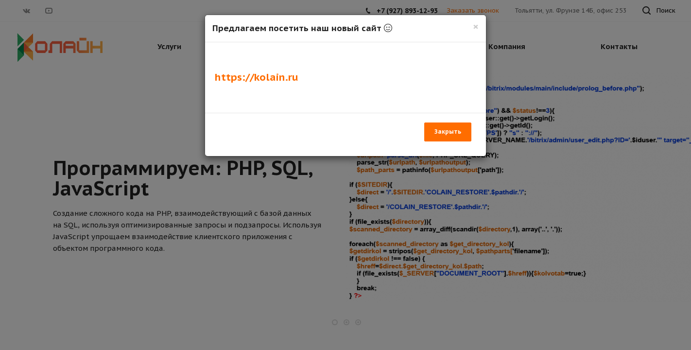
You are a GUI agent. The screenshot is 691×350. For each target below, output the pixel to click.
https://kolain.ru (256, 77)
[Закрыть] (476, 26)
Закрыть (447, 131)
